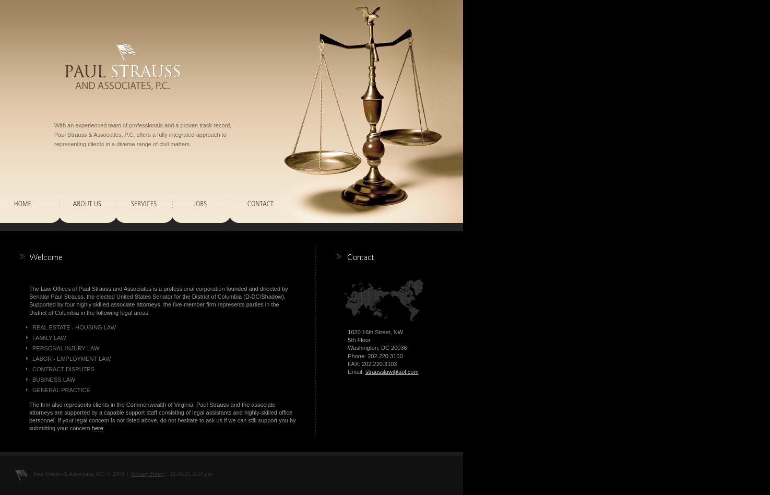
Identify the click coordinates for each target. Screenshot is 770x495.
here (97, 428)
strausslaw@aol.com (392, 372)
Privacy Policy (147, 473)
